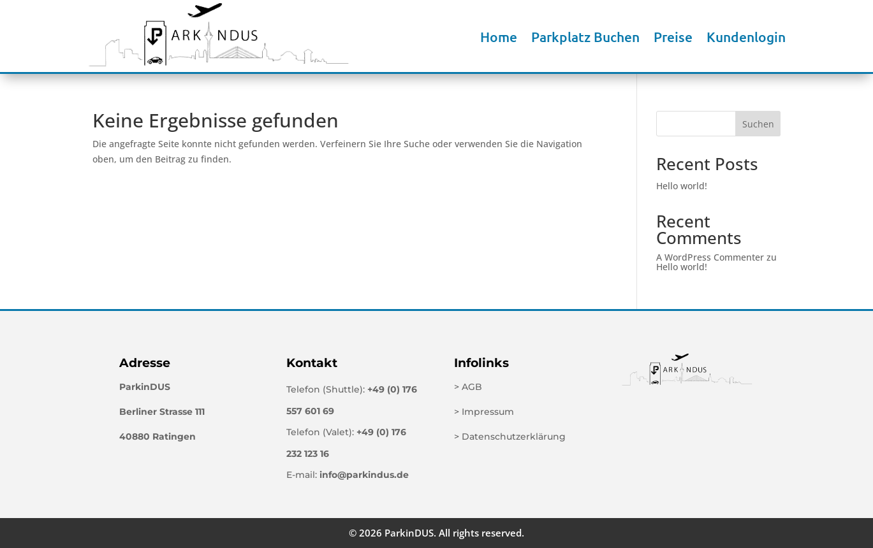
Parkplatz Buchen (585, 36)
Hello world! (681, 186)
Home (498, 36)
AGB (472, 387)
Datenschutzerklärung (514, 436)
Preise (673, 36)
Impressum (488, 411)
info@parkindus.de (364, 474)
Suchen (758, 124)
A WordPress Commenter (710, 257)
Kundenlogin (746, 36)
